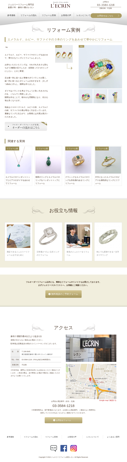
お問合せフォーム (63, 420)
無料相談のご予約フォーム (64, 294)
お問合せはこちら (105, 16)
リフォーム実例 (51, 437)
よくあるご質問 (113, 437)
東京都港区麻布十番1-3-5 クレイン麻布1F (37, 354)
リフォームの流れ (31, 437)
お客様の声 (72, 437)
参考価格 (10, 437)
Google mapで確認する (107, 400)
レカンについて (92, 437)
